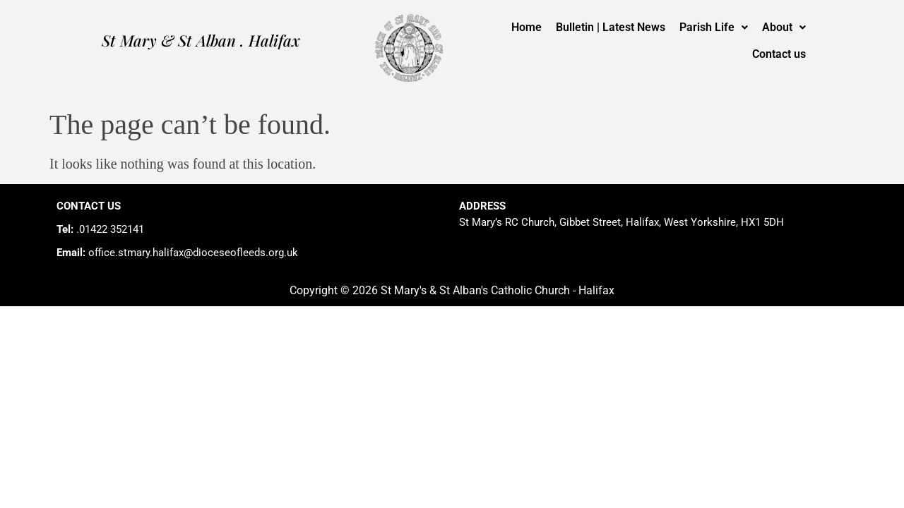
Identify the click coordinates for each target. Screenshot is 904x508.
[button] (713, 27)
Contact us (779, 54)
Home (526, 27)
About (784, 27)
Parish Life (713, 27)
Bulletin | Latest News (610, 27)
